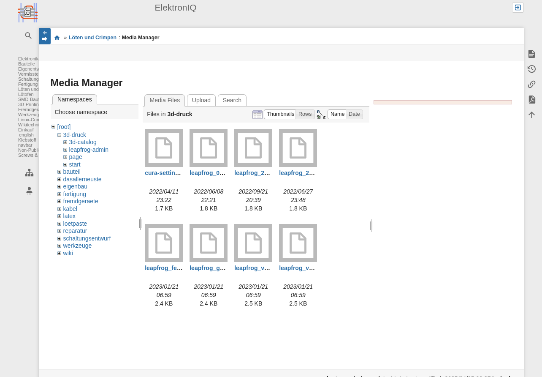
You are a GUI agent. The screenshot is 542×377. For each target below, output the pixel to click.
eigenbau (75, 186)
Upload (201, 100)
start (75, 164)
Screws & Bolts (33, 155)
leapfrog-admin (88, 149)
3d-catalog (83, 142)
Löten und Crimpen (38, 89)
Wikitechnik (30, 124)
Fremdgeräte (31, 109)
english (26, 134)
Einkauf (26, 129)
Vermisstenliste (33, 73)
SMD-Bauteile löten (38, 99)
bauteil (72, 171)
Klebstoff (27, 139)
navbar (25, 145)
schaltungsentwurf (87, 238)
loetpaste (75, 223)
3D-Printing (29, 104)
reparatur (75, 230)
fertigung (74, 194)
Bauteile (26, 63)
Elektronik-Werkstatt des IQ (57, 37)
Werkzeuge (29, 114)
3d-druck (74, 134)
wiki (68, 253)
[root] (64, 126)
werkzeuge (77, 245)
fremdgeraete (80, 201)
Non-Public (29, 150)
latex (69, 216)
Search (232, 100)
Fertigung (28, 84)
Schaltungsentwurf (37, 79)
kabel (70, 208)
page (75, 156)
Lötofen (26, 94)
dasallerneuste (82, 179)
